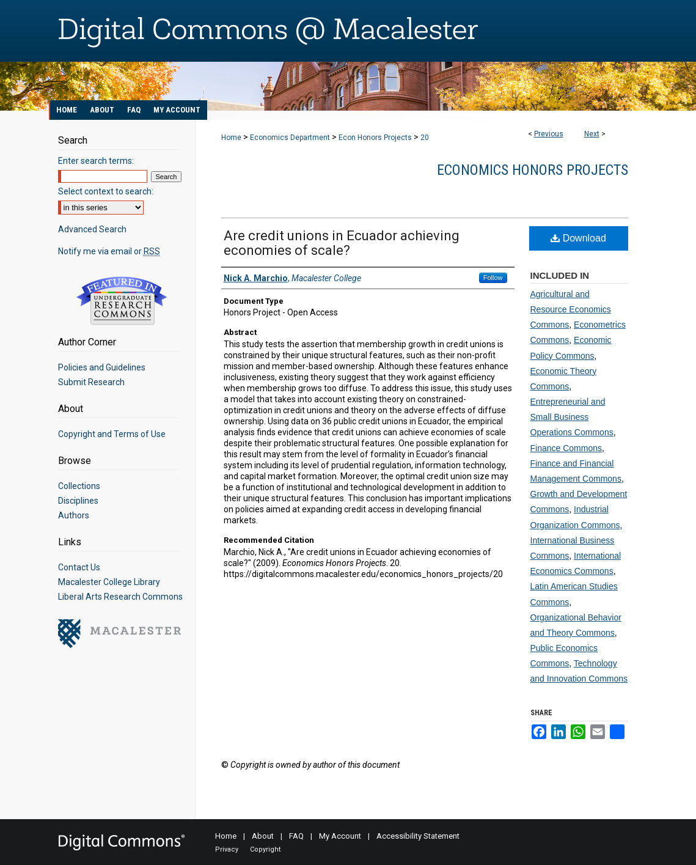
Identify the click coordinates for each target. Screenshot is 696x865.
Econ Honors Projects (375, 137)
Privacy (226, 849)
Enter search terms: (96, 161)
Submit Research (91, 382)
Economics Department (290, 137)
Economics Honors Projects (532, 170)
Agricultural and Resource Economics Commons (570, 309)
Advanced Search (92, 229)
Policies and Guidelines (101, 367)
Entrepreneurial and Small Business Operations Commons (572, 417)
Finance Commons (566, 448)
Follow (493, 277)
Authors (73, 515)
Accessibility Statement (418, 836)
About (263, 836)
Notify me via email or (109, 251)
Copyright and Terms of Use (112, 434)
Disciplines (78, 501)
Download (578, 238)
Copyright (265, 849)
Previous (548, 134)
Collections (79, 486)
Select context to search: (105, 191)
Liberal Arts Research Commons (120, 597)
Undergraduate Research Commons (122, 300)
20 (424, 137)
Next (591, 134)
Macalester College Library (109, 582)
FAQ (296, 836)
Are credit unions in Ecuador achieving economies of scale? (342, 243)
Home (231, 137)
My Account (340, 836)
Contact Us (79, 567)
